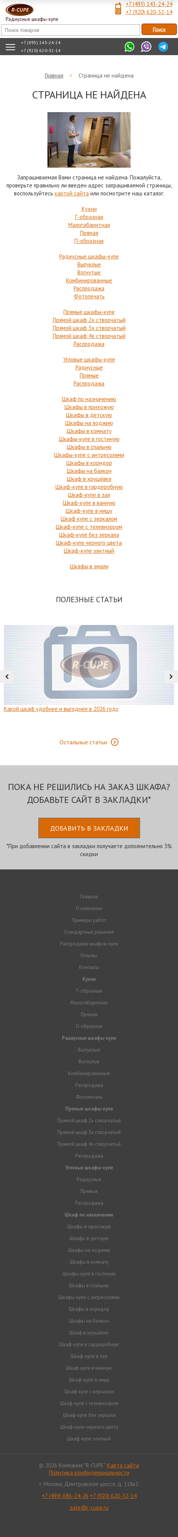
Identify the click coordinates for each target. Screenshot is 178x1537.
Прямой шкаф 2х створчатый (89, 320)
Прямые (89, 375)
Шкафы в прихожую (89, 407)
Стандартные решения (89, 932)
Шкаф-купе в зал (89, 494)
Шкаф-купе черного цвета (89, 542)
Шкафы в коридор (89, 462)
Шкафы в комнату (89, 431)
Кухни (89, 209)
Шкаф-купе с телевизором (89, 526)
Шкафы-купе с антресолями (89, 454)
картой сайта (72, 193)
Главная (89, 896)
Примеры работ (89, 920)
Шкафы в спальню (89, 446)
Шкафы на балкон (89, 470)
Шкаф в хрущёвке (89, 478)
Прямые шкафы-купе (89, 312)
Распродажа (89, 288)
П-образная (89, 240)
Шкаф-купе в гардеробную (89, 486)
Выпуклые (89, 264)
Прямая (89, 232)
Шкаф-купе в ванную (89, 502)
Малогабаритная (89, 224)
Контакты (89, 967)
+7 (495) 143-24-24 (149, 4)
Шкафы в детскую (89, 415)
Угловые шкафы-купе (89, 359)
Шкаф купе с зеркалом (89, 518)
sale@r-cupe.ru (89, 1507)
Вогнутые (89, 272)
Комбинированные (89, 280)
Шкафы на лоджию (89, 423)
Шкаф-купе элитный (89, 550)
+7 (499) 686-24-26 (65, 1495)
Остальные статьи (83, 742)
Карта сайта (123, 1465)
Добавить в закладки (89, 828)
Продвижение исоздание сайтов (89, 1521)
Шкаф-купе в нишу (89, 510)
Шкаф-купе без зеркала (89, 534)
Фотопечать (89, 296)
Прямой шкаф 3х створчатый (89, 328)
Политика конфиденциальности (89, 1472)
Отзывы (89, 955)
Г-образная (89, 216)
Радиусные (89, 367)
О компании (89, 908)
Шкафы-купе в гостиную (89, 439)
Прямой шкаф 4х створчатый (89, 335)
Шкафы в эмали (89, 566)
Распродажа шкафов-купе (89, 944)
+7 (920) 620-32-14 (149, 12)
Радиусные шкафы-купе (89, 256)
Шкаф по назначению (89, 399)
